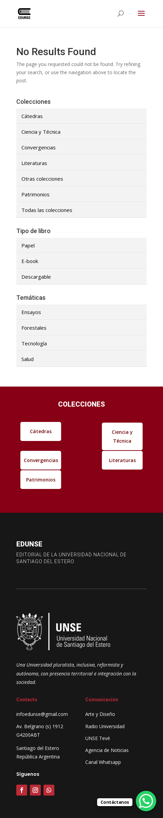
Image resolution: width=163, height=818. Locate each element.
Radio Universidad (105, 726)
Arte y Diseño (100, 714)
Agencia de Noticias (107, 750)
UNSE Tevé (97, 738)
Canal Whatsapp (103, 762)
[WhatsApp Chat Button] (146, 801)
